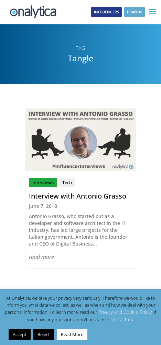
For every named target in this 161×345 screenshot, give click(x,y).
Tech (67, 182)
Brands (134, 11)
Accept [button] (19, 334)
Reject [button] (43, 334)
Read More (72, 334)
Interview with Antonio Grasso (77, 196)
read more (41, 257)
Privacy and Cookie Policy (125, 312)
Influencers (106, 11)
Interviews (43, 182)
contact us (121, 319)
